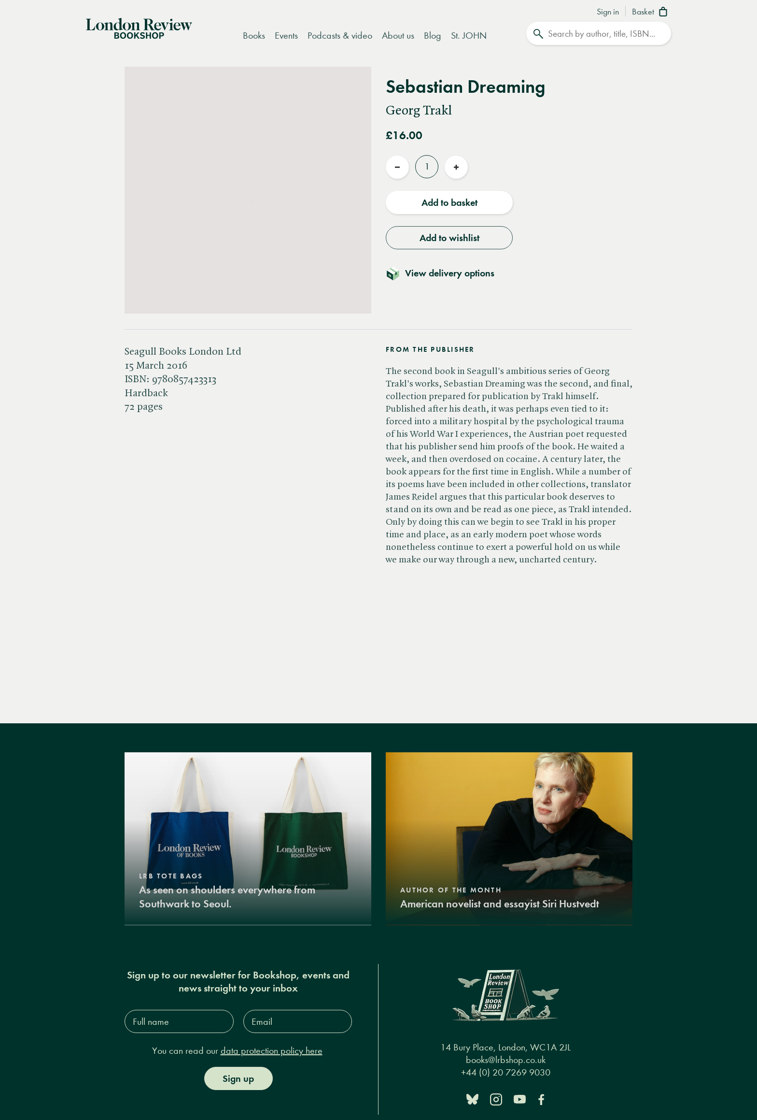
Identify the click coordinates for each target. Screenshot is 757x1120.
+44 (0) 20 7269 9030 (505, 1072)
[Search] (598, 33)
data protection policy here (271, 1050)
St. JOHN (469, 35)
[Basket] (651, 12)
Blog (432, 35)
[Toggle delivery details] (446, 273)
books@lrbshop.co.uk (506, 1059)
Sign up (238, 1078)
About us (398, 35)
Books (254, 35)
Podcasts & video (340, 35)
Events (286, 35)
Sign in (608, 12)
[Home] (139, 27)
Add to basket (449, 202)
